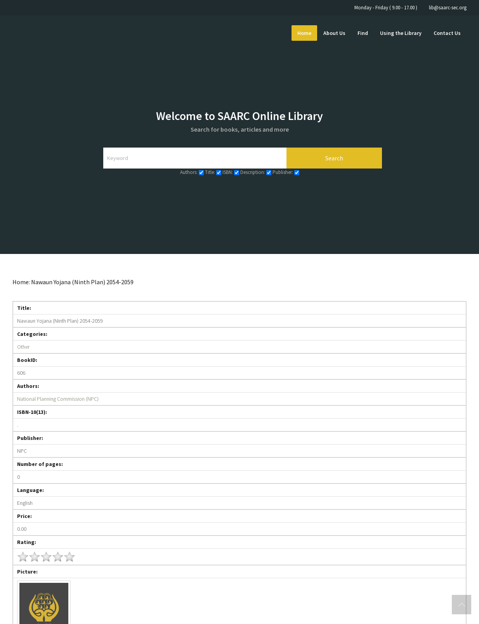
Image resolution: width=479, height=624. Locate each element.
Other (23, 346)
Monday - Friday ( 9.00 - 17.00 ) (385, 7)
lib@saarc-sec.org (448, 7)
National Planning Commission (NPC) (58, 398)
